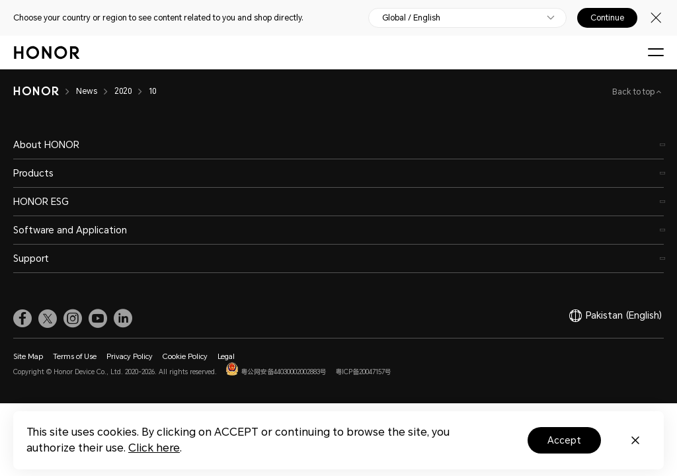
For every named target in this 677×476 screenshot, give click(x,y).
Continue (607, 17)
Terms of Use (75, 356)
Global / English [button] (411, 17)
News (86, 91)
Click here (154, 448)
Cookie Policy (185, 356)
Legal (226, 356)
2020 (123, 91)
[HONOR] (36, 91)
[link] (22, 318)
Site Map (28, 356)
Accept (564, 440)
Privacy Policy (129, 356)
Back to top (634, 92)
